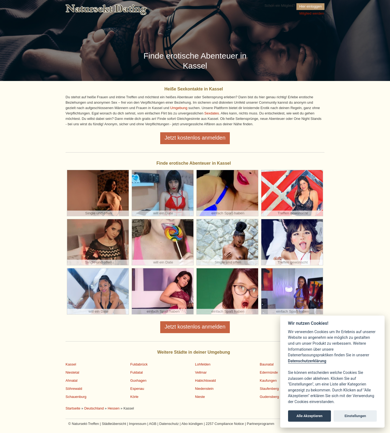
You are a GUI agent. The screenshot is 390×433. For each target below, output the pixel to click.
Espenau (137, 389)
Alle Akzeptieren (309, 416)
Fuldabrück (139, 364)
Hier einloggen (310, 6)
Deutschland (94, 408)
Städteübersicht (114, 424)
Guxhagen (138, 380)
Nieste (200, 397)
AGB (152, 424)
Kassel (71, 364)
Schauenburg (76, 397)
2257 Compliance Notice (225, 424)
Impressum (137, 424)
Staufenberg (269, 389)
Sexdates (211, 113)
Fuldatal (136, 372)
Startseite (73, 408)
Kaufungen (268, 380)
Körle (134, 397)
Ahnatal (71, 380)
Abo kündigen (192, 424)
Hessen (113, 408)
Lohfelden (202, 364)
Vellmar (201, 372)
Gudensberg (269, 397)
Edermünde (269, 372)
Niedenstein (204, 389)
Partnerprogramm (260, 424)
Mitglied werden (311, 13)
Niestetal (72, 372)
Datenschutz (169, 424)
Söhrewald (74, 389)
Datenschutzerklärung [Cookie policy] (307, 361)
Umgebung (178, 108)
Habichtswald (205, 380)
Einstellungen (355, 416)
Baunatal (266, 364)
